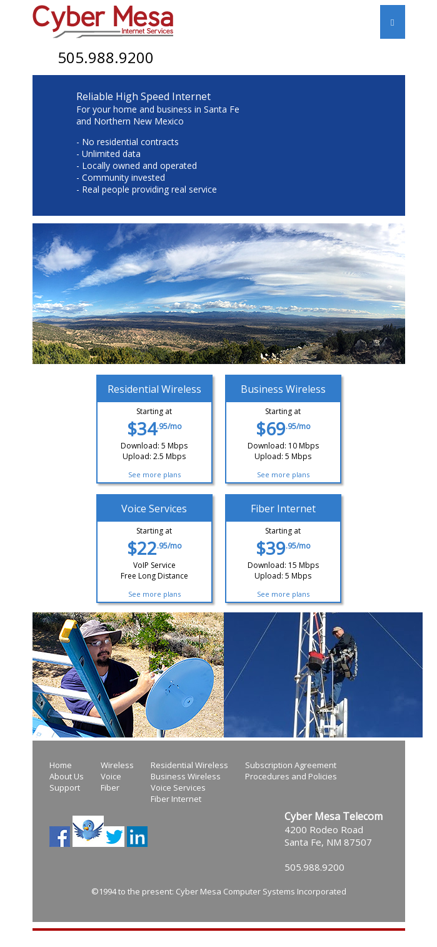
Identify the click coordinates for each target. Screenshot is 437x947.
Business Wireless (186, 776)
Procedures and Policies (291, 776)
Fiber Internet (176, 798)
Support (64, 787)
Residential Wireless (189, 765)
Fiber (110, 787)
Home (60, 765)
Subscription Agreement (290, 765)
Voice (111, 776)
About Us (66, 776)
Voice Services (178, 787)
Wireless (117, 765)
